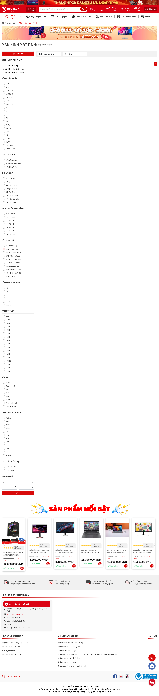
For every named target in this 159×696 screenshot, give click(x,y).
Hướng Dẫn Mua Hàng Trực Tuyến (15, 643)
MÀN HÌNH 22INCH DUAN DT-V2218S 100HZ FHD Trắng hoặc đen (143, 551)
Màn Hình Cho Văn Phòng (13, 72)
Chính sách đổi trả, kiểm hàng (69, 658)
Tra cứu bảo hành (126, 16)
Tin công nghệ (59, 16)
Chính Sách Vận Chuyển (67, 650)
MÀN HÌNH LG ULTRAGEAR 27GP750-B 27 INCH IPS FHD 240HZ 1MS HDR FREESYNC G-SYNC (40, 551)
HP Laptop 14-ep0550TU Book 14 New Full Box (117, 551)
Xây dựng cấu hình (36, 16)
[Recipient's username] (59, 9)
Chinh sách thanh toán (67, 662)
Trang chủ (8, 23)
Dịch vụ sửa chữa (81, 16)
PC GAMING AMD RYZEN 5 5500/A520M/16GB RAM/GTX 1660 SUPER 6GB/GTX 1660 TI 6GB (14, 553)
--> (14, 531)
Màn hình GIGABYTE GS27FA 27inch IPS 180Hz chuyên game (66, 551)
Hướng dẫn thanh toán (11, 647)
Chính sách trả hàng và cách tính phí (72, 666)
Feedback (147, 16)
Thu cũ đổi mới (104, 16)
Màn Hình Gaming (10, 65)
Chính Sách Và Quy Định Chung (70, 643)
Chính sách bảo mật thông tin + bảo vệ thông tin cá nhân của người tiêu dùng (88, 654)
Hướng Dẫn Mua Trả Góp (11, 654)
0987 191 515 (13, 676)
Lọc (17, 493)
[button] (154, 545)
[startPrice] (9, 487)
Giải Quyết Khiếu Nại (10, 650)
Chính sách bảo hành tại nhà (69, 647)
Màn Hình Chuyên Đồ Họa (13, 69)
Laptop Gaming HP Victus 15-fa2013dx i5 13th (91, 551)
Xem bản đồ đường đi (15, 614)
